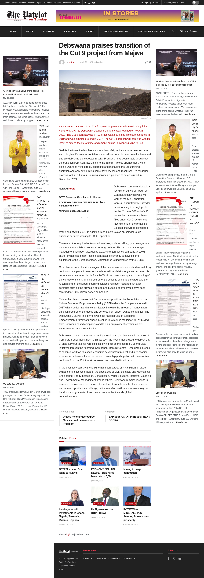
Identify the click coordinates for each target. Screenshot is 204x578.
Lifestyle (31, 3)
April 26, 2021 (86, 62)
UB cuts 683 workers (13, 383)
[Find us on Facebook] (168, 559)
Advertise (101, 559)
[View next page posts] (87, 218)
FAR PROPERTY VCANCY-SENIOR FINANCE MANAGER (194, 212)
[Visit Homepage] (27, 16)
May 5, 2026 (97, 481)
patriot (72, 62)
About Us (87, 559)
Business (22, 3)
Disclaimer (115, 559)
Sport (39, 3)
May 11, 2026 (65, 477)
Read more (42, 120)
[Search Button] (173, 31)
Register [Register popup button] (155, 3)
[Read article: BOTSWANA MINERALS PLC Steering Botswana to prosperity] (137, 496)
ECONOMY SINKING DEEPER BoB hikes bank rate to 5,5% (103, 473)
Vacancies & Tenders (71, 3)
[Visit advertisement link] (127, 16)
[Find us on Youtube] (179, 559)
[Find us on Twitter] (173, 559)
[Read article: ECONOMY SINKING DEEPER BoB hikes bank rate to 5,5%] (105, 456)
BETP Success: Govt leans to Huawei (80, 197)
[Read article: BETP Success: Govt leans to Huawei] (72, 456)
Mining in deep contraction (74, 211)
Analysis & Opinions (52, 3)
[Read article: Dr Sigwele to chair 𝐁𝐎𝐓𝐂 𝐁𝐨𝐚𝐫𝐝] (105, 496)
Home (7, 3)
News (14, 3)
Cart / (191, 31)
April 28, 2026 (130, 477)
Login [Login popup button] (145, 3)
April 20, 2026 (98, 517)
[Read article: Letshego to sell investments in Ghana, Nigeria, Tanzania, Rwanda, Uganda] (72, 496)
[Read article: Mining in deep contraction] (137, 456)
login (68, 534)
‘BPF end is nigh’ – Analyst (44, 130)
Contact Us (129, 559)
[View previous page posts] (81, 218)
